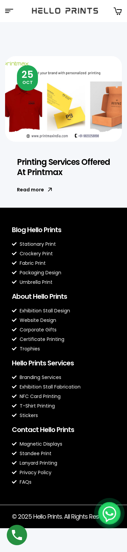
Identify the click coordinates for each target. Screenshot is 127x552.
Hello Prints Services (43, 363)
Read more (34, 189)
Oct (28, 77)
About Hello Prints (39, 296)
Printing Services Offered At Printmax (63, 167)
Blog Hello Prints (36, 230)
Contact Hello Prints (43, 429)
